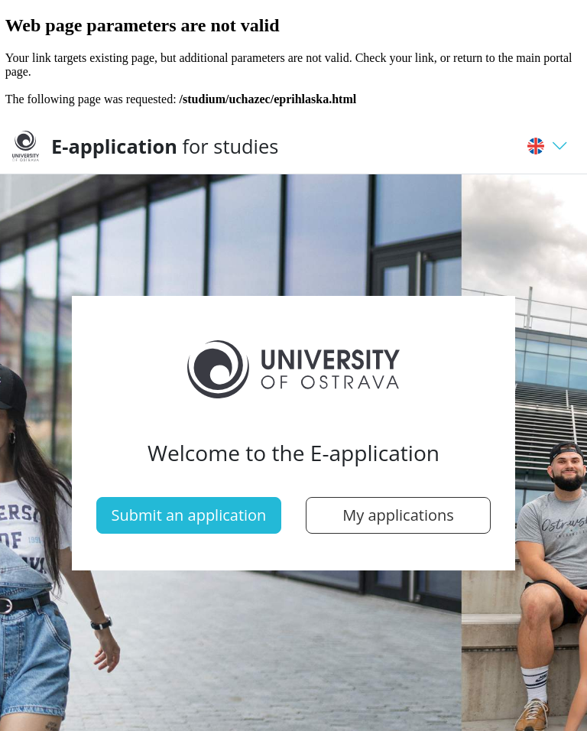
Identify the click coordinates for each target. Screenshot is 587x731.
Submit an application (189, 515)
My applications (398, 515)
